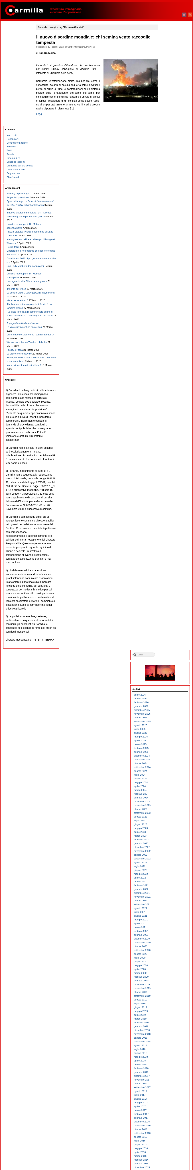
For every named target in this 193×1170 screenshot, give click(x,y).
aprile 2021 (166, 298)
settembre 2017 (168, 462)
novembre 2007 (168, 911)
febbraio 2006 (167, 991)
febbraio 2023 (167, 214)
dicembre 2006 (168, 953)
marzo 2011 (166, 759)
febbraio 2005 (167, 1037)
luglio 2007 (165, 927)
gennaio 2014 (167, 629)
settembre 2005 (168, 1011)
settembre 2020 (168, 324)
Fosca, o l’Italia (14, 333)
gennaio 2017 (167, 492)
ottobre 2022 (166, 229)
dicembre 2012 (168, 679)
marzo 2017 (166, 485)
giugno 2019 (166, 382)
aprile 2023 (166, 206)
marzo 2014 (166, 622)
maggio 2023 (167, 202)
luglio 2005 (165, 1018)
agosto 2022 (166, 237)
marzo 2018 (166, 439)
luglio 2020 (165, 332)
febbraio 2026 (167, 77)
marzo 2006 (166, 988)
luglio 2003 (165, 1110)
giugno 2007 (166, 931)
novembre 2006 (168, 957)
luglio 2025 (165, 103)
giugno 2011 (166, 748)
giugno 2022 (166, 244)
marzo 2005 (166, 1033)
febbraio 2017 (167, 488)
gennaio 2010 (167, 812)
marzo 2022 (166, 256)
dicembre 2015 (168, 542)
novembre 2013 (168, 637)
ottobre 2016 (166, 504)
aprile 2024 (166, 161)
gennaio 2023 (167, 218)
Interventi (95, 47)
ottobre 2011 (166, 732)
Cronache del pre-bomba (19, 65)
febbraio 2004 (167, 1083)
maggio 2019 (167, 385)
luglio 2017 (165, 469)
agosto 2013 (166, 648)
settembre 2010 (168, 782)
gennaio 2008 (167, 904)
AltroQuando (13, 76)
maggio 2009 (167, 843)
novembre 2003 (168, 1094)
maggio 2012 (167, 706)
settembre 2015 (168, 553)
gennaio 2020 (167, 355)
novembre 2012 (168, 683)
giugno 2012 (166, 702)
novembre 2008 (168, 866)
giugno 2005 (166, 1022)
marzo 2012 (166, 713)
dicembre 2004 (168, 1045)
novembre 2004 (168, 1049)
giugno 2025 (166, 107)
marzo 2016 (166, 530)
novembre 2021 (168, 271)
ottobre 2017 (166, 458)
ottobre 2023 (166, 183)
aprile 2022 (166, 252)
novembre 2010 (168, 774)
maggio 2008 (167, 889)
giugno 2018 (166, 427)
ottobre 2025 (166, 92)
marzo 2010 (166, 805)
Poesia (10, 53)
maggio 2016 (167, 523)
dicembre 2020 (168, 313)
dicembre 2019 (168, 359)
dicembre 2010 (168, 770)
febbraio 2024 (167, 168)
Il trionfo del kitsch (15, 234)
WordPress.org (168, 1160)
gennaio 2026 (167, 81)
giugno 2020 (166, 336)
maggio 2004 (167, 1072)
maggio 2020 (167, 340)
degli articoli (169, 1153)
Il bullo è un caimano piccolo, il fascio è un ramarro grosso (17, 264)
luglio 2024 (165, 149)
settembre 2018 (168, 416)
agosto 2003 (166, 1106)
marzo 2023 (166, 210)
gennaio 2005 (167, 1041)
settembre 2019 (168, 370)
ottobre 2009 (166, 824)
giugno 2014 (166, 610)
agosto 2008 (166, 877)
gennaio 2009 (167, 858)
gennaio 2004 (167, 1087)
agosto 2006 (166, 969)
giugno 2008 (166, 885)
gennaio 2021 (167, 309)
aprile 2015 (166, 572)
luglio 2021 (165, 286)
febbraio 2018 (167, 443)
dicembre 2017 (168, 450)
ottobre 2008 (166, 870)
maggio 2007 (167, 934)
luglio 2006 (165, 972)
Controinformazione (81, 47)
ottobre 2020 (166, 321)
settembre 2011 (168, 736)
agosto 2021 (166, 283)
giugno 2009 (166, 839)
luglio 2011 (165, 744)
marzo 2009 (166, 850)
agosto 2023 (166, 191)
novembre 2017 (168, 454)
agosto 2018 (166, 420)
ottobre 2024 (166, 138)
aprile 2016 (166, 526)
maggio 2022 (167, 248)
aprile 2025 (166, 115)
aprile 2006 (166, 984)
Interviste (11, 46)
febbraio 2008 (167, 900)
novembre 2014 (168, 591)
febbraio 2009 (167, 854)
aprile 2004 (166, 1075)
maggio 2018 (167, 431)
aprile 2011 (166, 755)
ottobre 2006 (166, 961)
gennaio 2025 (167, 126)
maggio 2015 (167, 568)
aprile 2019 (166, 389)
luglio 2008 (165, 881)
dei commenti (170, 1157)
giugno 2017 (166, 473)
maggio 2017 (167, 477)
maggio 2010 (167, 797)
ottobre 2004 (166, 1052)
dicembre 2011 (168, 725)
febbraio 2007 (167, 946)
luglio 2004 (165, 1064)
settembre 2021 (168, 279)
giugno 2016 (166, 519)
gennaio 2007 (167, 950)
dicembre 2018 (168, 404)
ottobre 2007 (166, 915)
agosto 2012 (166, 694)
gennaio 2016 (167, 538)
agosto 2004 (166, 1060)
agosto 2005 (166, 1014)
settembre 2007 (168, 919)
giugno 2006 (166, 976)
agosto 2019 (166, 374)
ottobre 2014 (166, 595)
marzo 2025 (166, 119)
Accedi (163, 1149)
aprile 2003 (166, 1121)
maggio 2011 (167, 751)
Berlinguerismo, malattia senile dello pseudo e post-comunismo (19, 352)
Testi (8, 50)
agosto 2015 (166, 557)
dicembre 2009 (168, 816)
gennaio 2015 (167, 584)
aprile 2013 (166, 664)
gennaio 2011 (167, 767)
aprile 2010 (166, 801)
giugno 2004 (166, 1068)
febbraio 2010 (167, 809)
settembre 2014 (168, 599)
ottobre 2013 (166, 641)
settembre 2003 (168, 1102)
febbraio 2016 (167, 534)
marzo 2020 (166, 347)
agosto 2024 (166, 145)
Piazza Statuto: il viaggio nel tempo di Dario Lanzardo (19, 158)
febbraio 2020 (167, 351)
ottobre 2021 (166, 275)
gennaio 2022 (167, 263)
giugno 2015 (166, 565)
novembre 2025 (168, 88)
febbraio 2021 (167, 305)
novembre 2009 (168, 820)
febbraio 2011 (167, 763)
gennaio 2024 (167, 172)
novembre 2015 (168, 546)
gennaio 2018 (167, 446)
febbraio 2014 (167, 626)
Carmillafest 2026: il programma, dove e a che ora (20, 196)
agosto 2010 (166, 786)
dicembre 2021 (168, 267)
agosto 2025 (166, 100)
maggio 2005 (167, 1026)
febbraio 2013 (167, 671)
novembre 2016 (168, 500)
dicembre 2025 (168, 84)
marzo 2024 (166, 164)
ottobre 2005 (166, 1007)
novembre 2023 (168, 180)
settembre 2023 (168, 187)
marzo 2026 (166, 73)
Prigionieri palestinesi (17, 100)
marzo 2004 (166, 1079)
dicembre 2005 (168, 999)
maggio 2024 (167, 157)
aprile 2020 (166, 344)
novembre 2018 (168, 408)
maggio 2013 (167, 660)
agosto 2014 (166, 603)
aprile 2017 (166, 481)
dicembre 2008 (168, 862)
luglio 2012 (165, 698)
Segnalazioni (13, 73)
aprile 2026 (166, 69)
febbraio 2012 (167, 717)
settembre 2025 (168, 96)
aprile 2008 (166, 892)
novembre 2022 (168, 225)
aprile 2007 (166, 938)
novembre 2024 (168, 134)
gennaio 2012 (167, 721)
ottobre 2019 (166, 366)
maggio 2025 (167, 111)
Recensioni (12, 38)
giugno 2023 (166, 199)
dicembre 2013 (168, 633)
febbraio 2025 (167, 122)
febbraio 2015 (167, 580)
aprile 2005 (166, 1030)
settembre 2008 (168, 873)
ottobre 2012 (166, 687)
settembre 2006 (168, 965)
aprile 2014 (166, 618)
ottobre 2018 (166, 412)
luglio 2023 (165, 195)
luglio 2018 (165, 424)
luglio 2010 (165, 789)
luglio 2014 (165, 607)
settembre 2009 (168, 828)
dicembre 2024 (168, 130)
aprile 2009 (166, 847)
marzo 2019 (166, 393)
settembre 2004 (168, 1056)
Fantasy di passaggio (17, 93)
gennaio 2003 (167, 1133)
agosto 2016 (166, 511)
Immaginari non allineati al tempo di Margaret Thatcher (20, 169)
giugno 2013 (166, 656)
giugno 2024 (166, 153)
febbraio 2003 (167, 1129)
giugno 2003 (166, 1113)
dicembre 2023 (168, 176)
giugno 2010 (166, 793)
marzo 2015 (166, 576)
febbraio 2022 (167, 260)
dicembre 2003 (168, 1091)
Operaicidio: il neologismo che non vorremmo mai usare (20, 184)
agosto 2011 (166, 740)
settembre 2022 (168, 233)
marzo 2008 (166, 896)
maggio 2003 (167, 1117)
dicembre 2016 (168, 496)
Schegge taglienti (15, 61)
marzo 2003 (166, 1125)
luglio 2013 (165, 652)
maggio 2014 (167, 614)
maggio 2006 (167, 980)
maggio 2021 (167, 294)
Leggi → (45, 118)
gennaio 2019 (167, 401)
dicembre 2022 (168, 222)
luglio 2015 (165, 561)
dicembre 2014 (168, 587)
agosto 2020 (166, 328)
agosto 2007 (166, 923)
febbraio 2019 (167, 397)
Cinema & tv (12, 57)
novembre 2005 (168, 1003)
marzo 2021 (166, 302)
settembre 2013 (168, 645)
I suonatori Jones (15, 69)
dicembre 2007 (168, 908)
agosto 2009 (166, 831)
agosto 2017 (166, 465)
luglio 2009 (165, 835)
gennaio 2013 (167, 675)
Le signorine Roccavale (18, 340)
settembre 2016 (168, 507)
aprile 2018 (166, 435)
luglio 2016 (165, 515)
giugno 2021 (166, 290)
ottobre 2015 (166, 549)
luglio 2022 (165, 241)
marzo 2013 (166, 667)
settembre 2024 (168, 141)
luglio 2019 (165, 378)
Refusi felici (12, 177)
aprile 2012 (166, 709)
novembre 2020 (168, 317)
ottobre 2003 (166, 1098)
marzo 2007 (166, 942)
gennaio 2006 (167, 995)
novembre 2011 (168, 728)
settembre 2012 (168, 690)
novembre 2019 (168, 363)
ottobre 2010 (166, 778)
